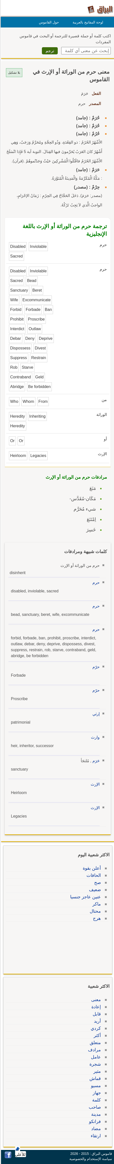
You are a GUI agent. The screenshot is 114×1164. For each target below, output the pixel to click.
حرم (95, 583)
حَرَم (95, 761)
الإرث (94, 784)
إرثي (95, 714)
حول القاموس (48, 22)
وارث (94, 737)
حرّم (95, 667)
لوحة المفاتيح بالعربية (87, 22)
